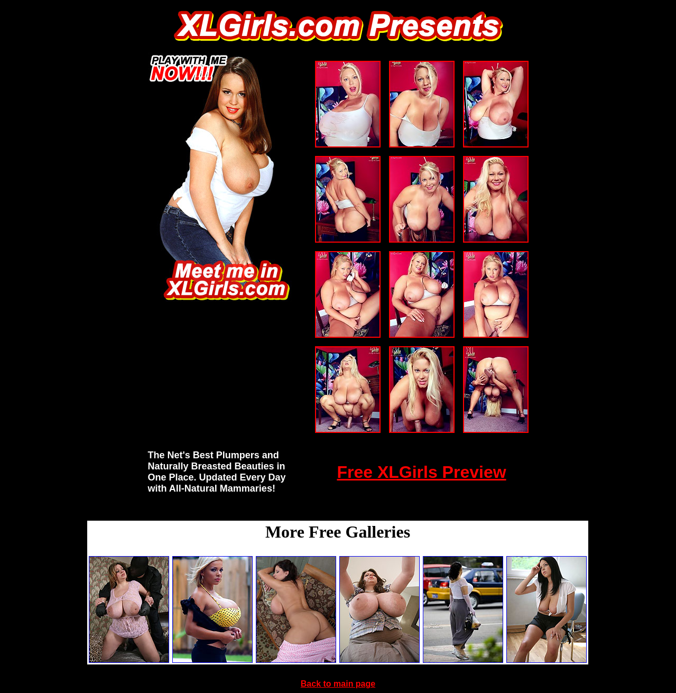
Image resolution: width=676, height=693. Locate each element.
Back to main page (338, 683)
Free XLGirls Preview (421, 472)
